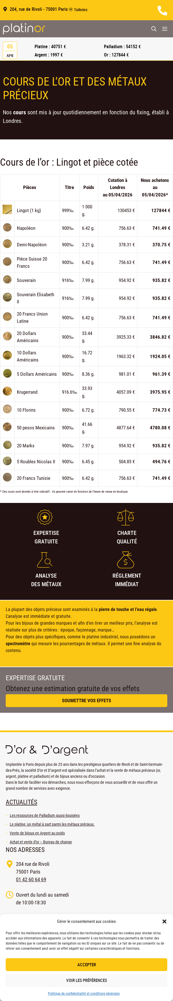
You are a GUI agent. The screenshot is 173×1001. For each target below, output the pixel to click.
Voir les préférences (86, 980)
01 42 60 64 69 (31, 879)
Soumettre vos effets (86, 700)
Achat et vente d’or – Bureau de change (41, 842)
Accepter (86, 964)
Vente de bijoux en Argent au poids (37, 833)
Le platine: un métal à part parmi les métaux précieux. (52, 824)
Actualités (21, 802)
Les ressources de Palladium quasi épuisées (45, 815)
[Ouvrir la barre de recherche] (153, 28)
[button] (164, 921)
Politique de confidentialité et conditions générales (84, 994)
